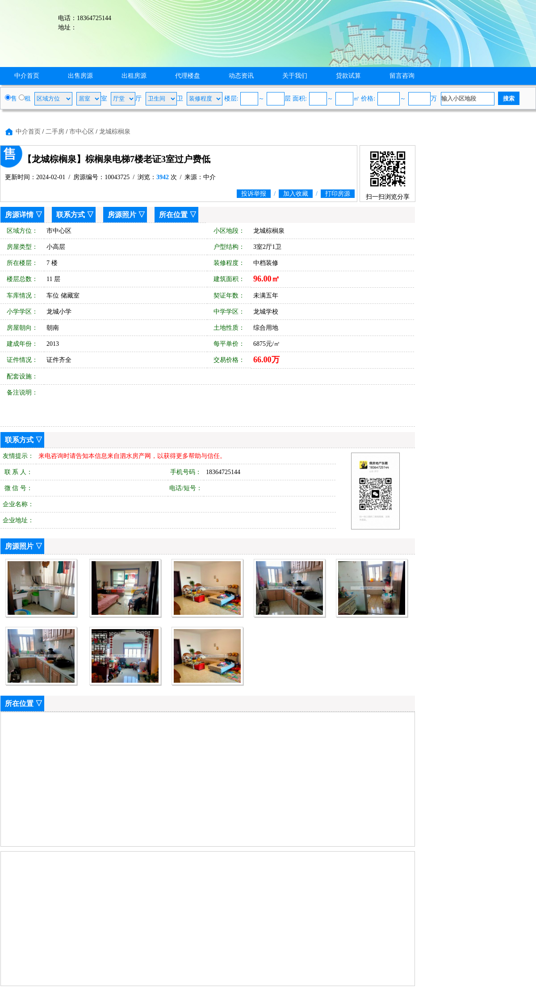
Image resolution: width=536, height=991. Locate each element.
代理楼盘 (187, 75)
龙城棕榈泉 (114, 131)
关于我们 (294, 75)
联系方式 (70, 214)
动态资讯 (241, 75)
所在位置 (173, 214)
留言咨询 (402, 75)
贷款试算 (348, 75)
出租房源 (134, 75)
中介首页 (26, 75)
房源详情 (19, 214)
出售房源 (80, 75)
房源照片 (122, 214)
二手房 (55, 131)
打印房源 (337, 193)
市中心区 (81, 131)
